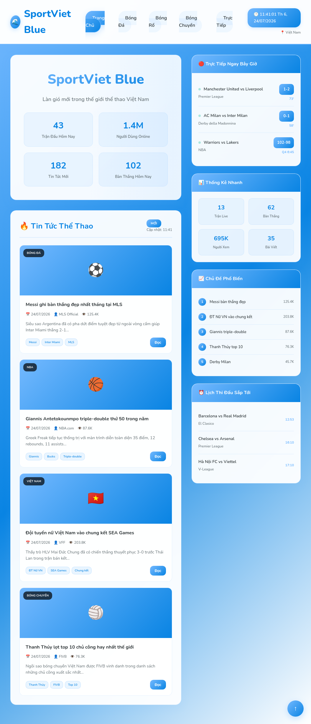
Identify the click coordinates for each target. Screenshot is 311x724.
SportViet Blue (40, 22)
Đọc (158, 342)
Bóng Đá (128, 22)
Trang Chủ (95, 22)
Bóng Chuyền (188, 22)
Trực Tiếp (224, 22)
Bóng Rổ (158, 22)
